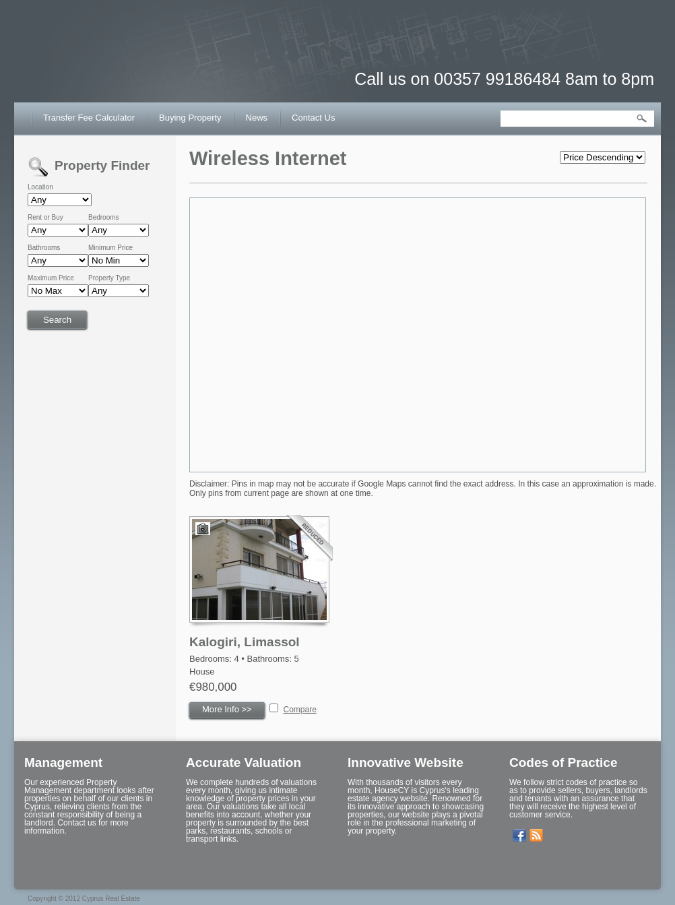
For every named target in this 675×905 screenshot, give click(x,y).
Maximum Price (51, 278)
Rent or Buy (45, 217)
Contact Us (313, 118)
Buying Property (190, 118)
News (257, 118)
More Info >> (227, 709)
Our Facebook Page (519, 835)
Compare (300, 709)
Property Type (109, 278)
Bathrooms (44, 248)
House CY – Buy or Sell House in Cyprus (98, 67)
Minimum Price (110, 248)
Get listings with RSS (536, 835)
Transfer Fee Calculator (89, 118)
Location (40, 187)
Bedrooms (103, 217)
